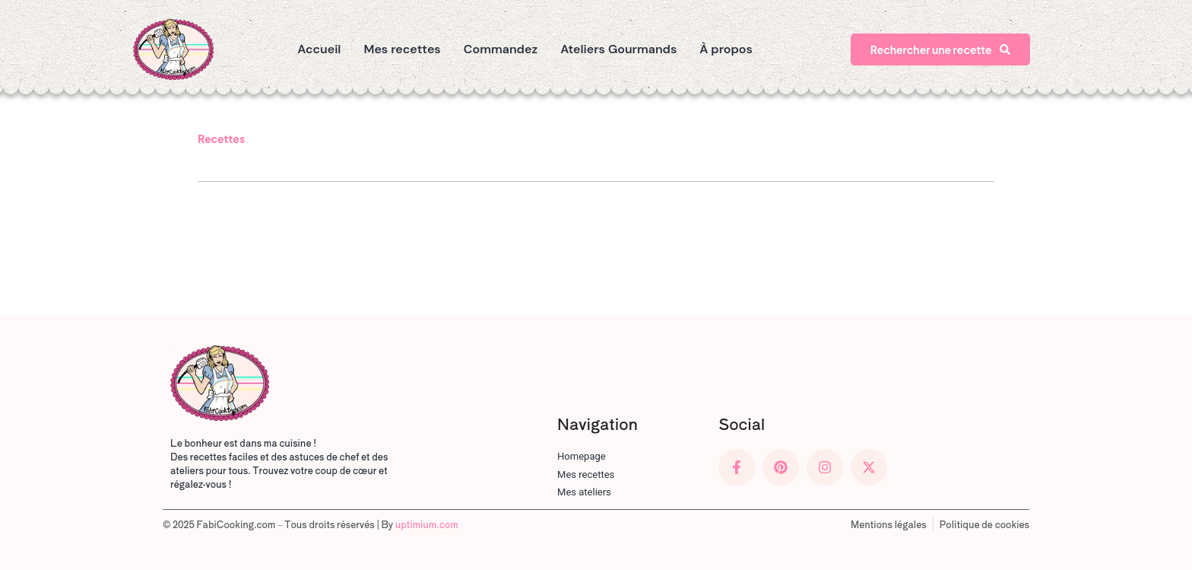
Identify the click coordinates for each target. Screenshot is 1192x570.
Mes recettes (401, 49)
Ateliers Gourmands (618, 49)
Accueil (319, 49)
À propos (726, 49)
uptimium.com (426, 523)
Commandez (500, 49)
